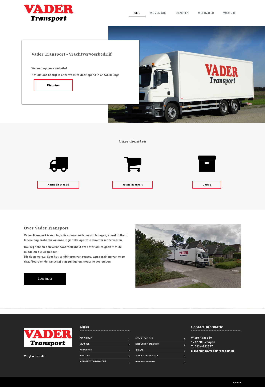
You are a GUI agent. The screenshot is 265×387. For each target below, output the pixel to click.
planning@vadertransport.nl (214, 351)
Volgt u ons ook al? (146, 355)
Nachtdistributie (145, 361)
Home (136, 13)
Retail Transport (132, 184)
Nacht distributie (58, 184)
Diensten (182, 13)
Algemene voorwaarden (93, 361)
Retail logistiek (144, 338)
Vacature (229, 13)
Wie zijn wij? (158, 13)
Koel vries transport (147, 344)
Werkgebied (206, 13)
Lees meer (45, 278)
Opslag (207, 184)
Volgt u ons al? (34, 356)
